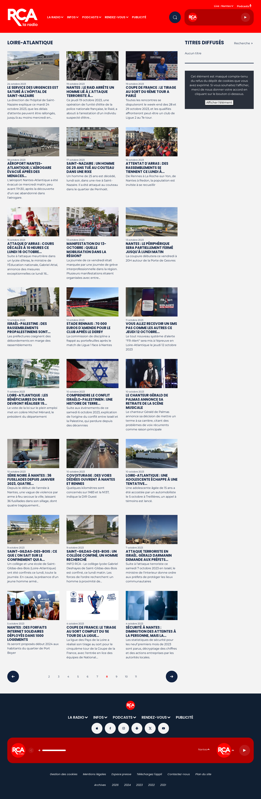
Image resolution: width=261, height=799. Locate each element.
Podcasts (244, 6)
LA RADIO (54, 17)
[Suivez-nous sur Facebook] (110, 728)
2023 (139, 785)
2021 (163, 785)
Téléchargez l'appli (149, 774)
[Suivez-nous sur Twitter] (150, 728)
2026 (115, 785)
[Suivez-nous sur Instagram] (123, 728)
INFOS (71, 17)
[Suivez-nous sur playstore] (136, 728)
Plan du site (203, 774)
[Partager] (31, 750)
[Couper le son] (39, 750)
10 (126, 676)
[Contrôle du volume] (54, 750)
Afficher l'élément (219, 102)
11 (136, 676)
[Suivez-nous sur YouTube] (163, 728)
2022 (151, 785)
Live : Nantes (222, 6)
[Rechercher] (175, 17)
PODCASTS (90, 17)
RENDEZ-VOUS (115, 17)
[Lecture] (245, 17)
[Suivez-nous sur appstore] (96, 728)
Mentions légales (94, 774)
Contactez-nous (178, 774)
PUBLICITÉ (139, 17)
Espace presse (121, 774)
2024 (127, 785)
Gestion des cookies (63, 774)
